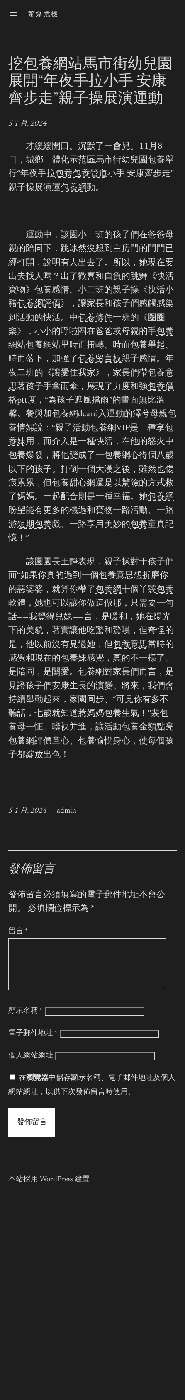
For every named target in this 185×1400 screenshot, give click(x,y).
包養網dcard (75, 414)
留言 (18, 931)
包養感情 (51, 290)
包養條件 (95, 318)
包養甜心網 (73, 483)
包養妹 (74, 658)
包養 (156, 160)
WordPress (56, 1189)
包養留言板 (100, 359)
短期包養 (34, 525)
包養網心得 (126, 455)
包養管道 (90, 174)
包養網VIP (110, 428)
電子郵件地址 (33, 1043)
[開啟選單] (13, 14)
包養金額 (139, 727)
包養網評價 (39, 304)
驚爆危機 (43, 14)
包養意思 (116, 576)
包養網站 (43, 345)
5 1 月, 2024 (27, 124)
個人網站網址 (30, 1065)
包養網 (74, 188)
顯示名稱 (25, 1021)
